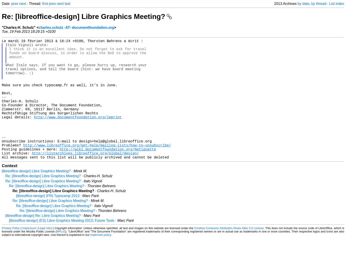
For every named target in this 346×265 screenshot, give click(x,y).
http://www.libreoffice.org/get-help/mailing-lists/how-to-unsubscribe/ (97, 169)
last (67, 4)
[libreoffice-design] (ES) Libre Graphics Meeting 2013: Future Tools (61, 247)
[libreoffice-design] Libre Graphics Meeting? (36, 198)
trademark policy (100, 261)
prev (14, 4)
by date (303, 4)
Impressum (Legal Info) (37, 255)
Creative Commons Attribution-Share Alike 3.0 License (229, 255)
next (22, 4)
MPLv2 (60, 258)
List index (336, 4)
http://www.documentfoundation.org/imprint (78, 134)
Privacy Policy (11, 255)
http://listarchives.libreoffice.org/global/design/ (85, 179)
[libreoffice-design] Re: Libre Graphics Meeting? (43, 242)
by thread (318, 4)
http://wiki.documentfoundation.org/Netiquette (108, 174)
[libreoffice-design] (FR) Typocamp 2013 (47, 222)
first (45, 4)
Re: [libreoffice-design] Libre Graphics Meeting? (87, 16)
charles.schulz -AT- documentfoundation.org (76, 27)
